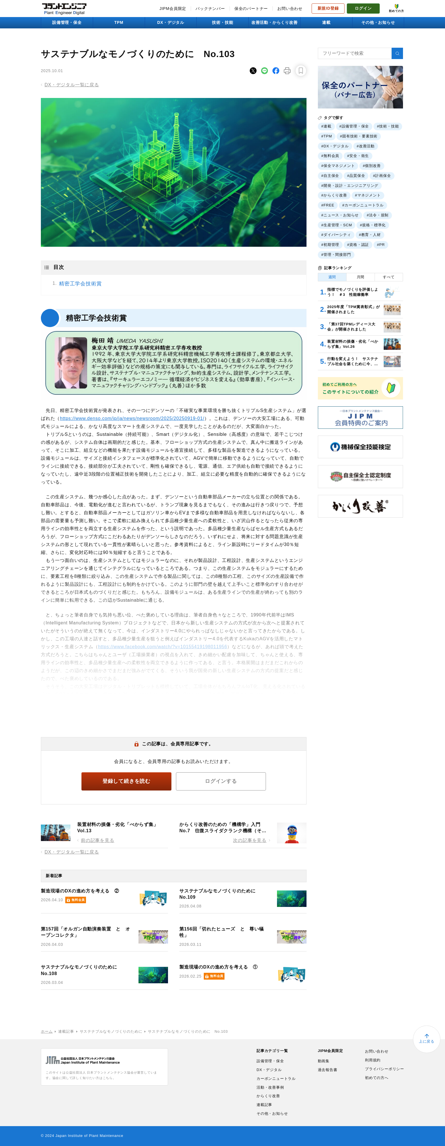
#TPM (326, 136)
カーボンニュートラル (276, 1078)
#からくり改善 (334, 195)
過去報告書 (327, 1070)
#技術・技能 (388, 126)
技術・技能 (222, 22)
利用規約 (373, 1060)
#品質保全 (356, 175)
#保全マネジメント (338, 166)
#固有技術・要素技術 (358, 136)
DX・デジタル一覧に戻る (72, 84)
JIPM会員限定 (172, 8)
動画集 (323, 1061)
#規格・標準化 (373, 225)
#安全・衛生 (358, 156)
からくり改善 (268, 1096)
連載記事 (264, 1105)
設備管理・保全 (67, 22)
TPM (118, 22)
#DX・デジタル (335, 146)
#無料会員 (330, 156)
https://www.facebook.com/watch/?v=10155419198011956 (162, 646)
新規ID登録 (328, 8)
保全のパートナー (251, 8)
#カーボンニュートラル (363, 205)
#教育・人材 (370, 235)
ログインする (221, 781)
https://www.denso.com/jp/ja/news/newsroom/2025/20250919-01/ (132, 418)
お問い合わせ (290, 8)
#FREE (327, 205)
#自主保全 (330, 175)
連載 (326, 22)
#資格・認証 (358, 244)
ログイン (363, 8)
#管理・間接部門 (336, 254)
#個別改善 (372, 166)
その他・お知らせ (378, 22)
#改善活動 (366, 146)
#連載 (326, 126)
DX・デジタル (170, 22)
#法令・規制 (378, 215)
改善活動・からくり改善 (274, 22)
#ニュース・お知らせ (340, 215)
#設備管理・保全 (354, 126)
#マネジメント (368, 195)
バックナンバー (210, 8)
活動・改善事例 (270, 1087)
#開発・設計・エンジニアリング (349, 185)
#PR (381, 244)
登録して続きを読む (126, 781)
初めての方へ (377, 1078)
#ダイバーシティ (336, 235)
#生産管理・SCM (336, 225)
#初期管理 (330, 244)
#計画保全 (382, 175)
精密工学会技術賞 (80, 283)
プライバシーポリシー (384, 1069)
